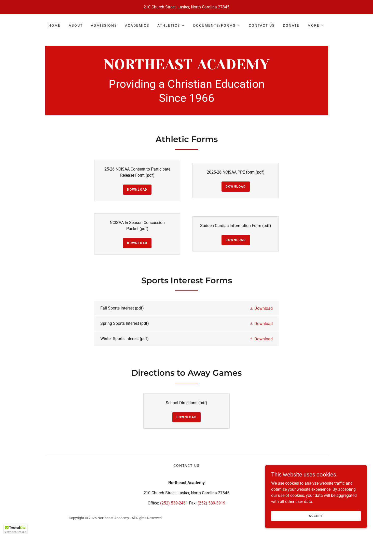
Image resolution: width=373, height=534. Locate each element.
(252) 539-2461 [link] (174, 503)
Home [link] (54, 25)
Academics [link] (137, 25)
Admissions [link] (104, 25)
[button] (171, 25)
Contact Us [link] (262, 25)
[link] (186, 67)
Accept (316, 515)
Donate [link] (291, 25)
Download (137, 189)
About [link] (76, 25)
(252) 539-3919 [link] (211, 503)
